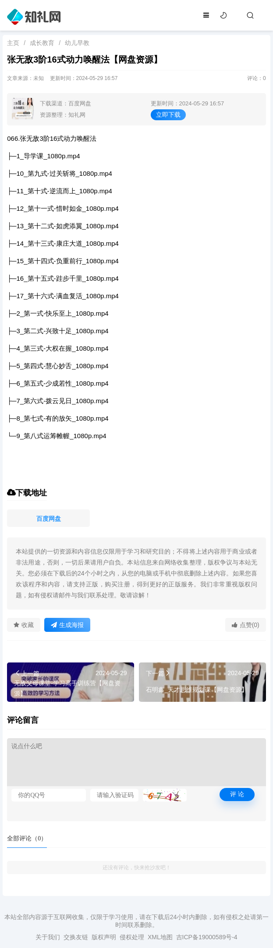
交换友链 (76, 937)
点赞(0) (245, 624)
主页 (13, 42)
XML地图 (160, 937)
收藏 (24, 624)
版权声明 (104, 937)
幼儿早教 (77, 42)
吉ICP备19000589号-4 (207, 937)
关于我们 (47, 937)
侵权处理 (132, 937)
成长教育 (42, 42)
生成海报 (67, 624)
